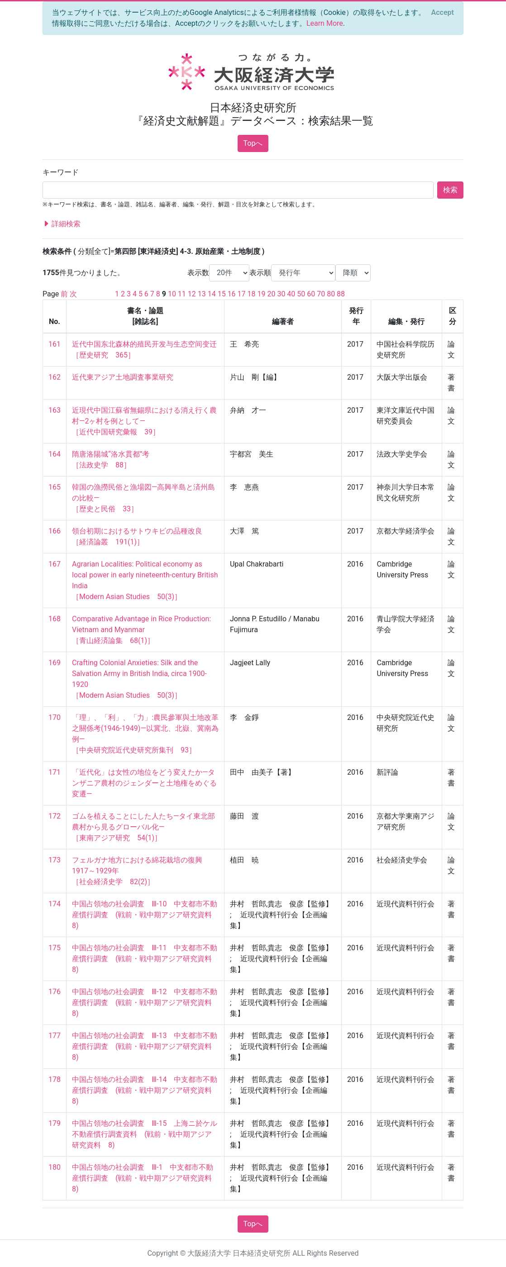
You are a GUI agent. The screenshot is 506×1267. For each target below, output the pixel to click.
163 (54, 410)
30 (281, 294)
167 (54, 564)
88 (341, 294)
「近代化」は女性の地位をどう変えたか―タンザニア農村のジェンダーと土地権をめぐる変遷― (144, 783)
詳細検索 (62, 224)
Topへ (253, 143)
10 (172, 294)
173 (54, 860)
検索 (450, 190)
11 (182, 294)
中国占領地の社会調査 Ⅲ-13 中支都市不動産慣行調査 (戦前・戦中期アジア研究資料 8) (145, 1046)
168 (54, 618)
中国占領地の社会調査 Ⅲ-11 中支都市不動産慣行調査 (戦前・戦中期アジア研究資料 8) (145, 958)
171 (54, 772)
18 (252, 294)
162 (54, 377)
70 (321, 294)
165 (54, 487)
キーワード (61, 172)
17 (242, 294)
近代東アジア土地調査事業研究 (122, 377)
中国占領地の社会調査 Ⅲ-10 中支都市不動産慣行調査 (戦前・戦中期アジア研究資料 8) (145, 915)
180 (54, 1167)
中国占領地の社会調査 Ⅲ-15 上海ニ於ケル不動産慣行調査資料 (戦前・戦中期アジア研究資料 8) (144, 1134)
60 (311, 294)
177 (54, 1035)
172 (54, 816)
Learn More (324, 23)
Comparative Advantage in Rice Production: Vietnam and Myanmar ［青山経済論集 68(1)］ (142, 629)
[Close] (442, 13)
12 (192, 294)
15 (222, 294)
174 (54, 904)
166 (54, 531)
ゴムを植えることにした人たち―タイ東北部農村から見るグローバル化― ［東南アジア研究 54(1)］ (143, 827)
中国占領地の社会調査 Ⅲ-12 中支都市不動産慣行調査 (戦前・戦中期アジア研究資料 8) (145, 1002)
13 (202, 294)
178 (54, 1079)
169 (54, 662)
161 (54, 344)
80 (331, 294)
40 (291, 294)
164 (54, 454)
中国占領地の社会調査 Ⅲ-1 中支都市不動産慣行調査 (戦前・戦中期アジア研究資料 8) (145, 1178)
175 (54, 947)
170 (54, 717)
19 (261, 294)
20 (271, 294)
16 (232, 294)
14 (212, 294)
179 (54, 1123)
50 (301, 294)
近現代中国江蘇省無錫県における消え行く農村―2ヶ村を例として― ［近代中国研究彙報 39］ (144, 421)
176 (54, 991)
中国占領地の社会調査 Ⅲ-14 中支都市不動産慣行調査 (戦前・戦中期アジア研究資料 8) (145, 1090)
